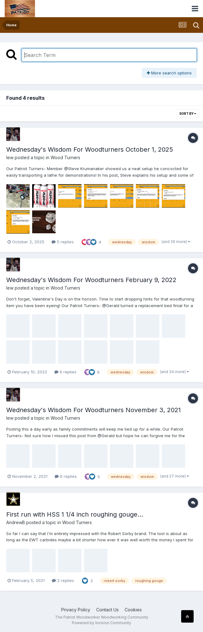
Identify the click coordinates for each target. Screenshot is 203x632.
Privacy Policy (75, 609)
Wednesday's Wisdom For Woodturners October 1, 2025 (89, 149)
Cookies (133, 609)
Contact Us (107, 609)
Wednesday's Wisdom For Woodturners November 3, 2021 (93, 410)
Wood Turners (65, 157)
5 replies (63, 241)
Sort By (187, 113)
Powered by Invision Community (101, 622)
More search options (169, 72)
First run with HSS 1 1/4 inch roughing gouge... (74, 514)
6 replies (65, 371)
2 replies (63, 580)
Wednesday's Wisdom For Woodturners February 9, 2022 (91, 280)
